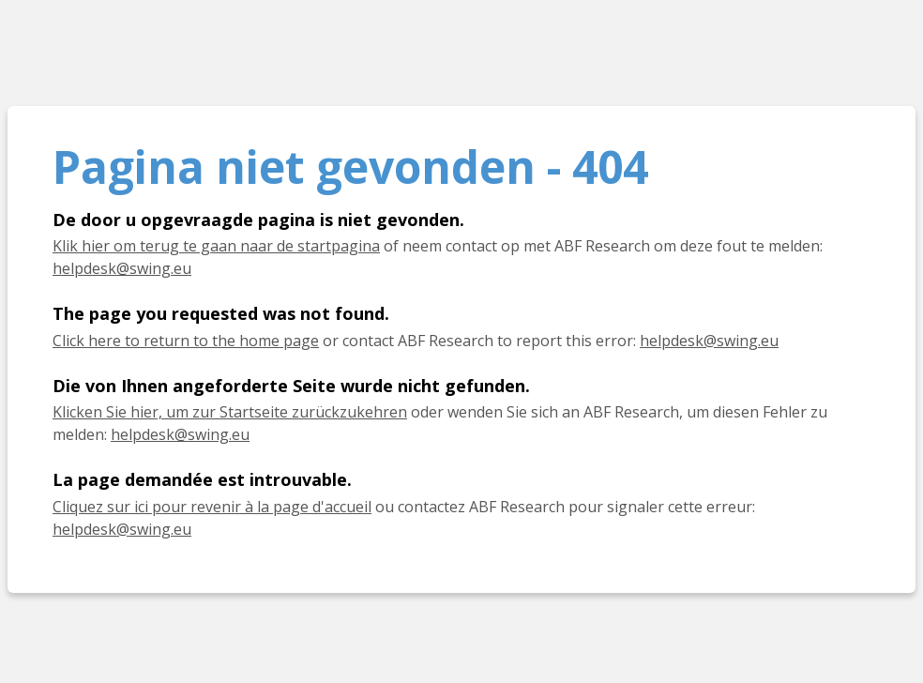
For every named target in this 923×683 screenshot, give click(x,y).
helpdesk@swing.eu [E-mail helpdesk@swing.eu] (122, 268)
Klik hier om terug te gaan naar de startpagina (216, 245)
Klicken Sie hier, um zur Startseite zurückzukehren (230, 412)
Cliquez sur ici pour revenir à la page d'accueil (212, 506)
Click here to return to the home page (186, 340)
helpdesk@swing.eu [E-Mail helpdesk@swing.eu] (180, 434)
